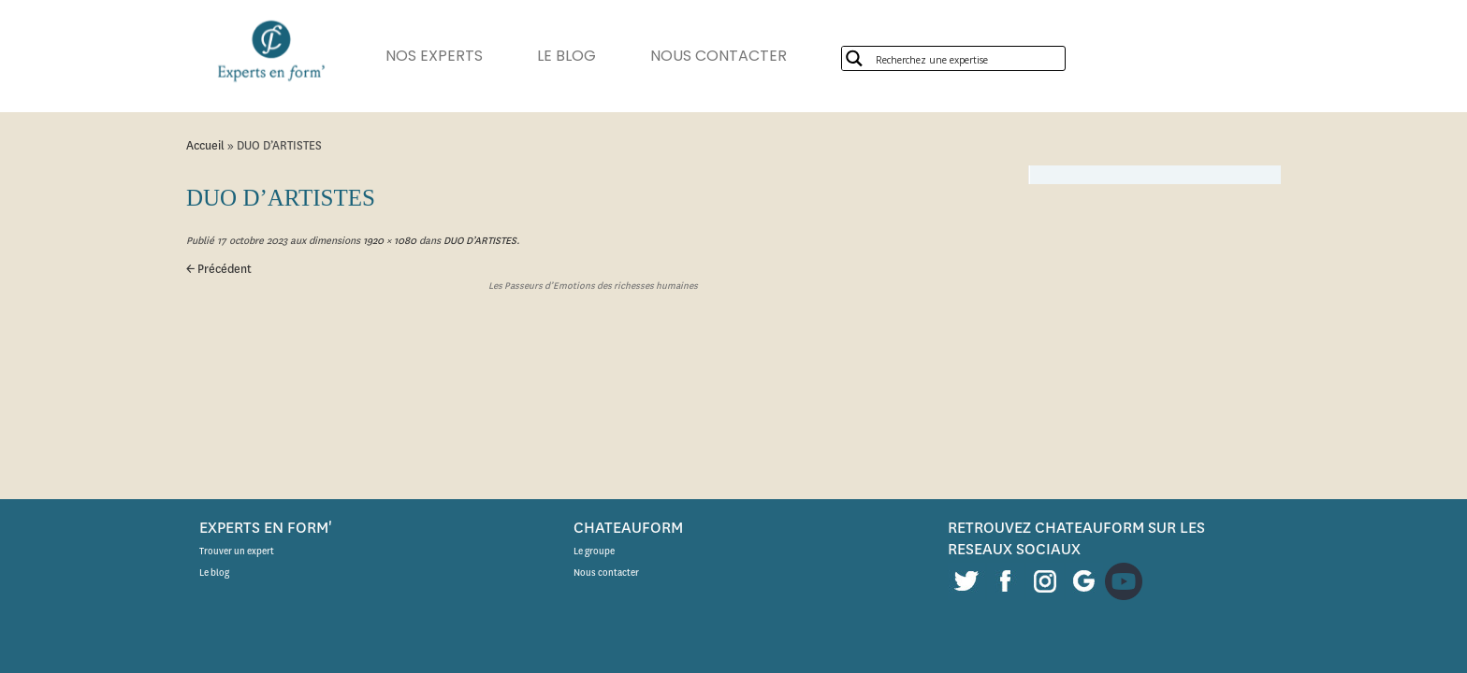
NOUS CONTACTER (746, 55)
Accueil (205, 145)
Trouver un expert (236, 551)
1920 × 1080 (388, 241)
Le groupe (594, 551)
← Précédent (219, 269)
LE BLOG (585, 55)
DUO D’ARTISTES (478, 241)
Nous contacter (606, 572)
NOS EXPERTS (443, 55)
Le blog (214, 572)
